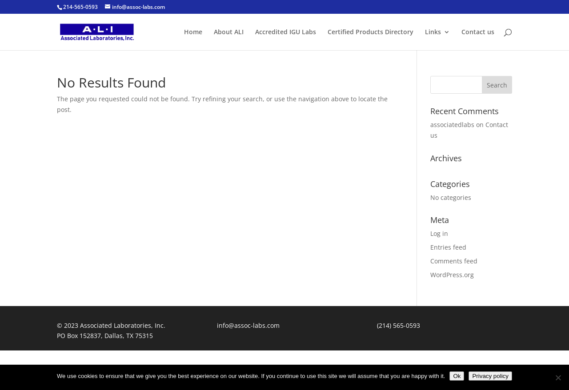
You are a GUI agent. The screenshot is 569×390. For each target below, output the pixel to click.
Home (193, 32)
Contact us (477, 32)
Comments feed (453, 261)
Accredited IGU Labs (285, 32)
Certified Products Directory (370, 32)
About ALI (229, 32)
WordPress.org (452, 275)
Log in (439, 233)
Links (433, 32)
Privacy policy (490, 376)
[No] (557, 377)
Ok (457, 376)
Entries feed (448, 247)
